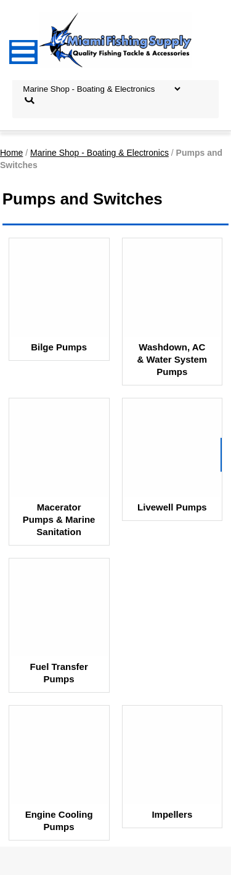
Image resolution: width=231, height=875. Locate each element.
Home (11, 153)
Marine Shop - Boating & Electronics (99, 153)
